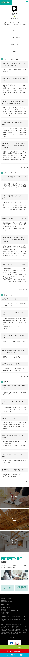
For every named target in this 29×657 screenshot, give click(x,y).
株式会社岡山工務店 (21, 588)
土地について (14, 44)
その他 (14, 51)
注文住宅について (14, 30)
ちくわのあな (7, 588)
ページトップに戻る (23, 167)
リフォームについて (14, 37)
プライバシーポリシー (14, 637)
